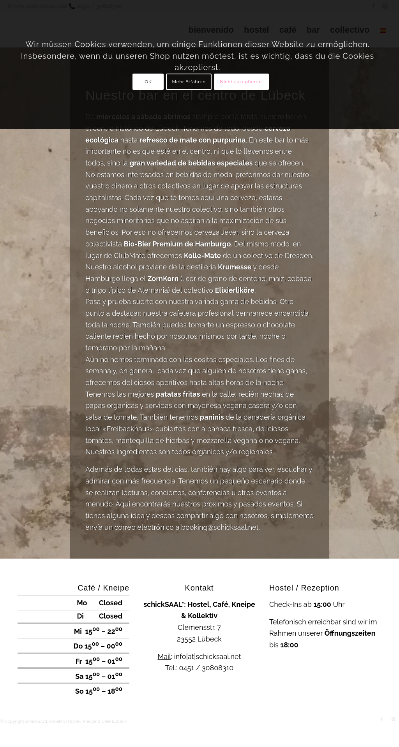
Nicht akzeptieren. (241, 81)
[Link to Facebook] (381, 720)
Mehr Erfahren (189, 81)
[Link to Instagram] (393, 720)
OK (148, 81)
